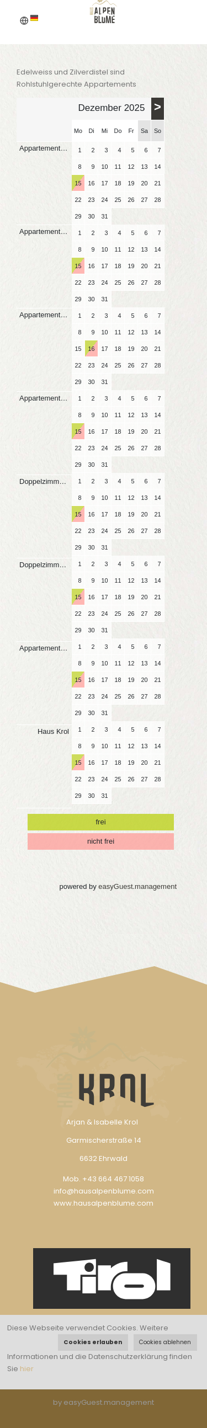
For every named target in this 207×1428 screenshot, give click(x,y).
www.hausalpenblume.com (103, 1203)
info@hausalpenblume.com (104, 1191)
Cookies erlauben (92, 1342)
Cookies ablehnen (165, 1342)
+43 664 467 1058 (113, 1179)
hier (27, 1368)
